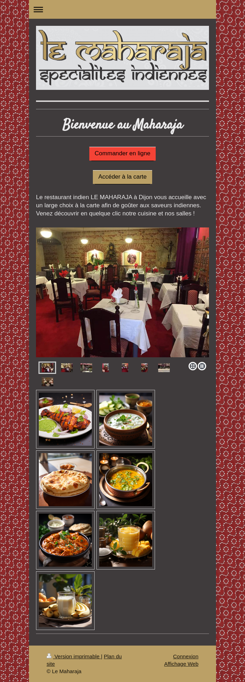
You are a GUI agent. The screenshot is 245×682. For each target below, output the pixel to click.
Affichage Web (181, 664)
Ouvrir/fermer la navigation (122, 9)
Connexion (185, 656)
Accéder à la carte (122, 176)
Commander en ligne (122, 153)
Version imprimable (74, 656)
